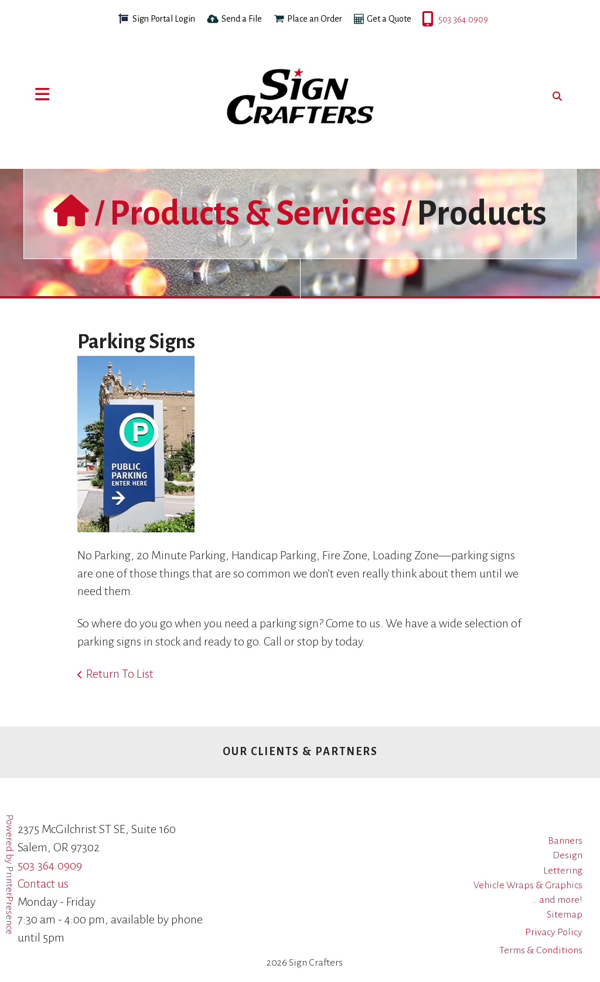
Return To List (120, 673)
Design (567, 855)
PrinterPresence (9, 900)
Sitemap (564, 914)
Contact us (43, 883)
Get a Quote (389, 18)
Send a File (241, 18)
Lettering (562, 870)
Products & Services (253, 213)
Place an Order (314, 18)
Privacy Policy (553, 932)
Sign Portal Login (163, 18)
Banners (565, 840)
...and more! (557, 900)
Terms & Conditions (540, 950)
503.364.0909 (423, 19)
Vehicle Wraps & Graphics (527, 885)
